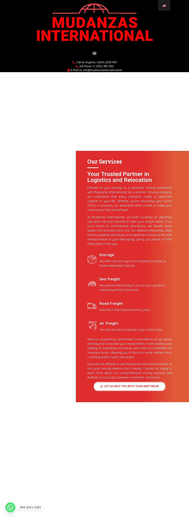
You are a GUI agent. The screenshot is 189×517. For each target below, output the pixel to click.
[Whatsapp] (10, 507)
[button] (95, 53)
